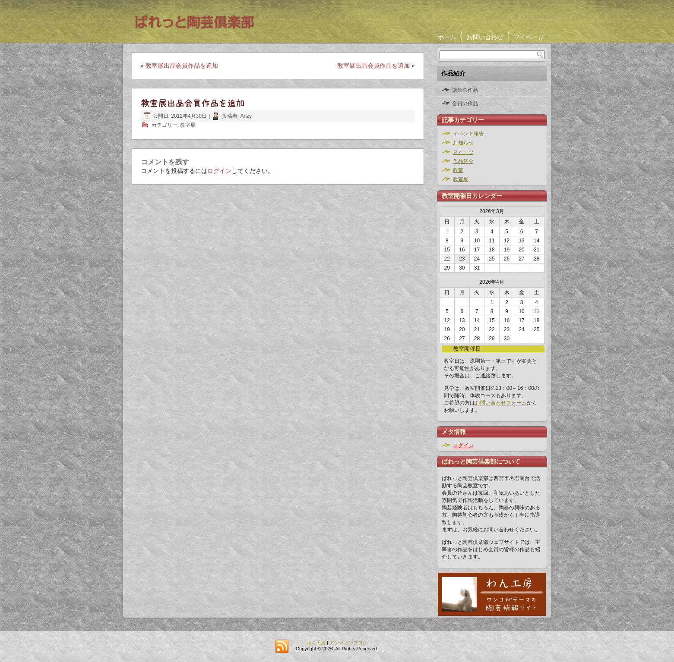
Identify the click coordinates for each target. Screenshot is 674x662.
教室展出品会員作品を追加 (182, 65)
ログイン (219, 170)
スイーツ (463, 152)
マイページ (529, 37)
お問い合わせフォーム (501, 403)
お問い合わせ (485, 37)
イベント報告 (468, 134)
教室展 (188, 125)
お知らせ (463, 143)
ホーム (447, 37)
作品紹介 (463, 161)
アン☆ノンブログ (348, 642)
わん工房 (316, 642)
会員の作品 (465, 103)
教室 (458, 170)
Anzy (246, 116)
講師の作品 (465, 90)
